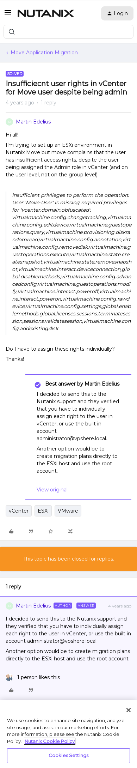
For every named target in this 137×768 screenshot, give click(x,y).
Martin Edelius (33, 122)
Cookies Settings (68, 755)
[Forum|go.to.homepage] (46, 13)
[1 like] (33, 677)
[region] (68, 734)
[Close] (128, 710)
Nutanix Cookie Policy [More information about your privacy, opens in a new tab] (50, 741)
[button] (8, 15)
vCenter (19, 511)
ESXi (43, 511)
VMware (68, 511)
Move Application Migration (44, 52)
